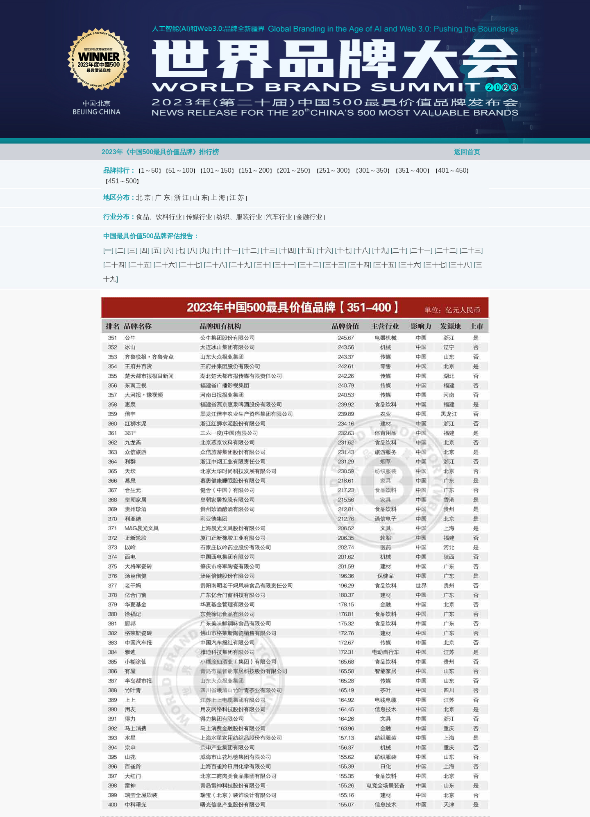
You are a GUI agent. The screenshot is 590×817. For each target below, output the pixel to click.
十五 (306, 250)
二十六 (165, 264)
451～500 (122, 181)
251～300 (333, 170)
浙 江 (181, 197)
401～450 (452, 170)
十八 (361, 250)
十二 (250, 250)
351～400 (412, 170)
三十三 (335, 264)
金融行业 (309, 216)
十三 (269, 250)
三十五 (385, 264)
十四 (287, 250)
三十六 (410, 264)
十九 (380, 250)
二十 (399, 250)
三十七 (435, 264)
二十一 (421, 250)
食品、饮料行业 (159, 216)
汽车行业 (279, 216)
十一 (231, 250)
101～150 (217, 170)
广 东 (162, 197)
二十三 (471, 250)
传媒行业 (199, 216)
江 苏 (236, 197)
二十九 (240, 264)
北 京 (143, 197)
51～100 (180, 170)
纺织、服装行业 (239, 216)
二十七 (190, 264)
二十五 (140, 264)
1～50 (150, 170)
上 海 (218, 197)
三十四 (360, 264)
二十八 (215, 264)
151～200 (255, 170)
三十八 (460, 264)
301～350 (373, 170)
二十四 (115, 264)
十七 (343, 250)
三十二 (309, 264)
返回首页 (467, 151)
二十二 (446, 250)
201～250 (293, 170)
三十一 (284, 264)
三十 (262, 264)
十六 (324, 250)
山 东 (200, 197)
